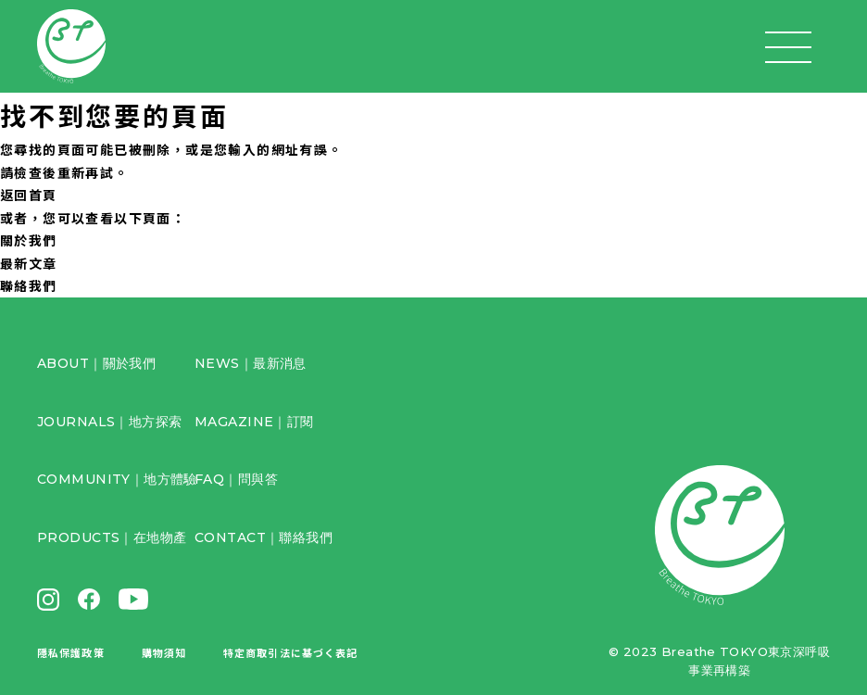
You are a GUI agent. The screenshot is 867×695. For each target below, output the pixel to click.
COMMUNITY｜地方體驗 (117, 479)
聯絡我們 (28, 285)
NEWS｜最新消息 (251, 363)
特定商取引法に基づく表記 (290, 652)
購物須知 (164, 652)
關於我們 (28, 240)
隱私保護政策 (71, 652)
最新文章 (28, 263)
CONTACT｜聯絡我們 (264, 537)
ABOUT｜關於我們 (96, 363)
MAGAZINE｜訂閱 (254, 421)
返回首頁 (28, 194)
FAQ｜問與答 (236, 479)
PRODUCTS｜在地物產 (111, 537)
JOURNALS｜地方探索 (109, 421)
